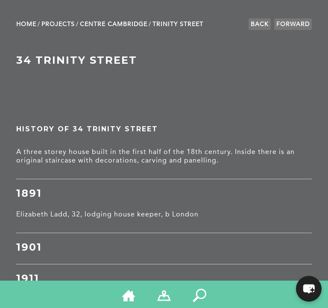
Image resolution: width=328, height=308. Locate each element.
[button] (309, 289)
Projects (58, 24)
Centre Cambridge (113, 24)
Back (260, 24)
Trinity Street (177, 24)
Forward (293, 24)
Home (26, 24)
